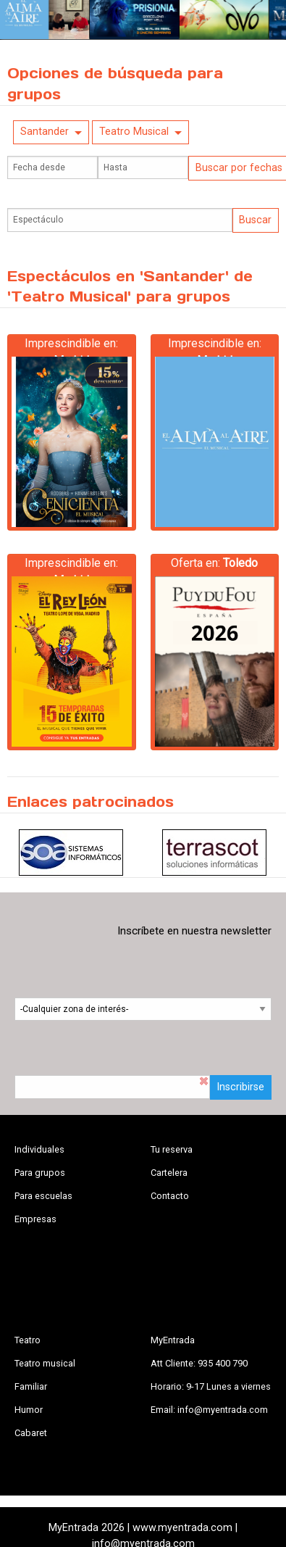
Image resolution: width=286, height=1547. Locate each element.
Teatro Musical (134, 131)
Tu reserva (172, 1149)
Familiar (30, 1386)
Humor (28, 1409)
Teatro (27, 1340)
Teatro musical (44, 1363)
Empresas (35, 1219)
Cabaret (30, 1432)
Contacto (170, 1195)
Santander (44, 131)
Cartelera (169, 1172)
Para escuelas (43, 1195)
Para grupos (39, 1172)
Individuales (39, 1149)
